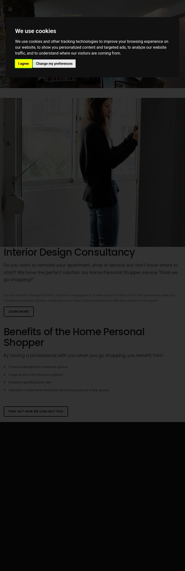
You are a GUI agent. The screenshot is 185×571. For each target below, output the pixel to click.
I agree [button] (23, 64)
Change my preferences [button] (54, 64)
